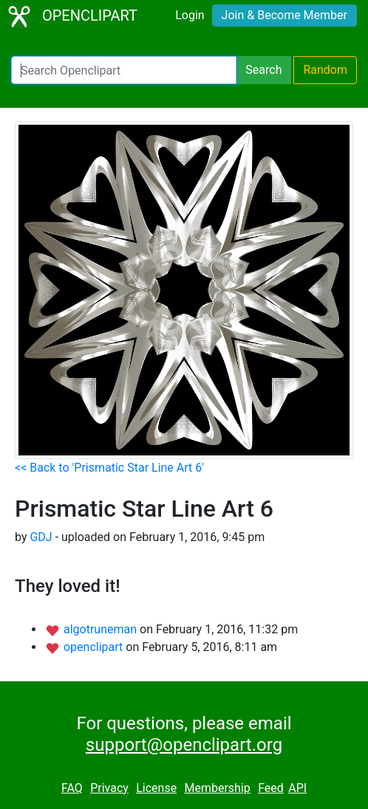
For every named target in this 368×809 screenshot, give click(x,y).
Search (263, 70)
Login (189, 15)
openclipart (95, 647)
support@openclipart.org (184, 744)
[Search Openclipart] (123, 70)
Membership (217, 788)
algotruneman (102, 629)
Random (325, 70)
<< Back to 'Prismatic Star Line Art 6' (109, 468)
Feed (271, 788)
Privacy (109, 788)
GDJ (41, 537)
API (297, 788)
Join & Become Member (284, 15)
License (156, 788)
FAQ (72, 788)
